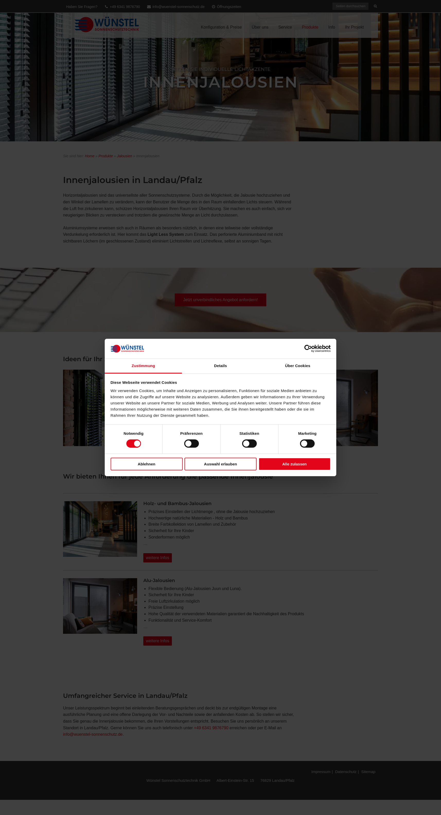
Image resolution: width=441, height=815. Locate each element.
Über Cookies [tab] (297, 365)
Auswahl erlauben (220, 464)
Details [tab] (220, 365)
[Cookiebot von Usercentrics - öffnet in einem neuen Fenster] (308, 348)
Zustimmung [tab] (143, 365)
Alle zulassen (294, 464)
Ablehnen (146, 464)
